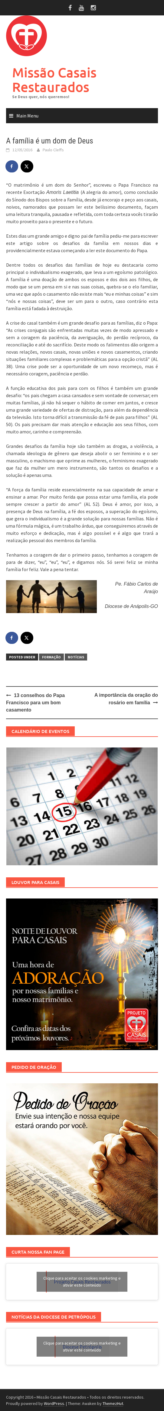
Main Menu (27, 116)
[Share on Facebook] (12, 166)
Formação (51, 657)
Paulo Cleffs (53, 150)
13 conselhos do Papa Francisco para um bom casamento (35, 702)
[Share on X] (27, 166)
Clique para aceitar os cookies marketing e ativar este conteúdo (82, 1281)
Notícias (76, 657)
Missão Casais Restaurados (54, 79)
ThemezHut (113, 1403)
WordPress (54, 1403)
